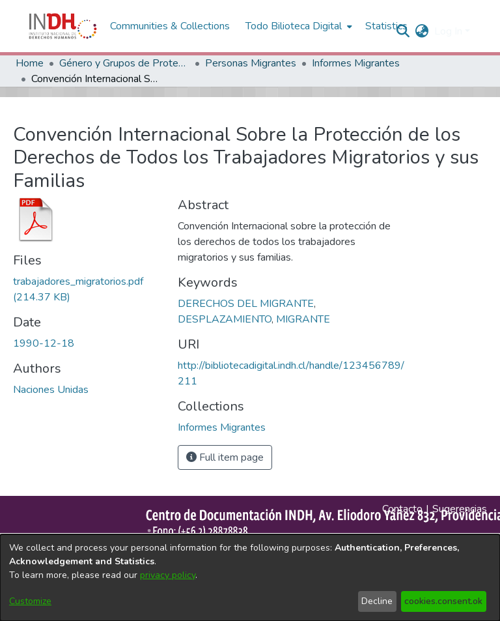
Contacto (402, 509)
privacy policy (167, 575)
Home (30, 63)
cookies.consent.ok (443, 601)
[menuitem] (422, 31)
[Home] (63, 26)
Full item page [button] (225, 457)
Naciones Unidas (51, 390)
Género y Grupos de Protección (124, 63)
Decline (377, 601)
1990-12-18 (43, 343)
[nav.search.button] (403, 31)
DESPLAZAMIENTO (224, 319)
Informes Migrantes (356, 63)
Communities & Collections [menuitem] (170, 26)
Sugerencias (459, 509)
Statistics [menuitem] (386, 26)
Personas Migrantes (250, 63)
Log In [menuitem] (448, 31)
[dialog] (250, 577)
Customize (30, 601)
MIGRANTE (303, 319)
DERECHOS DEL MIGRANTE (246, 303)
